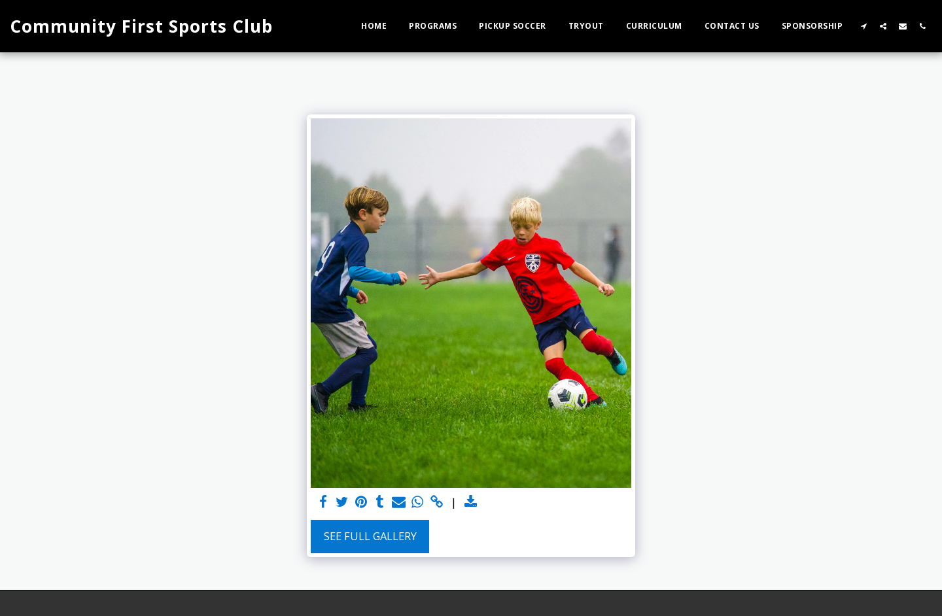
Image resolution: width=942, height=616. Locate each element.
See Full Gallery (370, 535)
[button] (863, 26)
